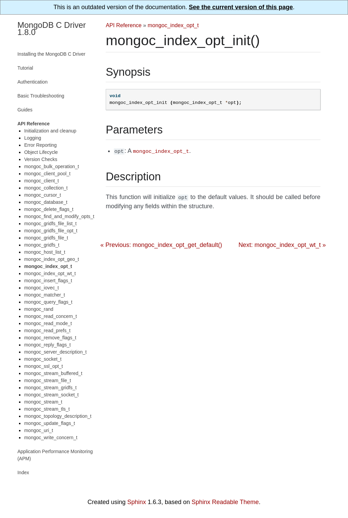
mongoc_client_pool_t (47, 173)
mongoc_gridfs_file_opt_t (50, 230)
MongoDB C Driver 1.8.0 (51, 28)
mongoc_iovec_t (41, 287)
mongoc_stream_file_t (47, 380)
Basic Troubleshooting (40, 96)
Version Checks (40, 159)
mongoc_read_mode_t (48, 323)
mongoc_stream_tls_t (47, 409)
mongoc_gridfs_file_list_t (50, 223)
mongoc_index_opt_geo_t (51, 259)
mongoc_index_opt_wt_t (50, 273)
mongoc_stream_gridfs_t (50, 387)
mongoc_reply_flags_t (47, 344)
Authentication (32, 82)
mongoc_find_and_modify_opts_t (59, 216)
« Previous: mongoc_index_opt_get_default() (161, 243)
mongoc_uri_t (38, 430)
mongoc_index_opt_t (173, 25)
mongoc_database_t (45, 202)
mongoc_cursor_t (42, 195)
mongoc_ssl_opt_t (43, 366)
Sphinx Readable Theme (225, 502)
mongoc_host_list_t (44, 252)
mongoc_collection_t (46, 188)
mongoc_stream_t (43, 402)
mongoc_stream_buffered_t (53, 373)
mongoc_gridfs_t (41, 245)
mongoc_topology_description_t (57, 416)
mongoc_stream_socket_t (51, 394)
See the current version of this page (241, 7)
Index (23, 472)
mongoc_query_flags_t (48, 302)
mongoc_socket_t (43, 359)
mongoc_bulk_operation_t (51, 166)
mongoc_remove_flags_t (50, 337)
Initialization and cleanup (50, 130)
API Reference (123, 25)
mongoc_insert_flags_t (48, 280)
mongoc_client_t (41, 180)
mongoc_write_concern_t (50, 437)
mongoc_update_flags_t (49, 423)
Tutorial (25, 68)
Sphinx (136, 502)
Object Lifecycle (41, 152)
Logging (32, 138)
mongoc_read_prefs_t (47, 330)
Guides (24, 109)
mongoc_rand (38, 309)
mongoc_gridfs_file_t (46, 237)
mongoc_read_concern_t (50, 316)
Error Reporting (40, 145)
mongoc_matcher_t (44, 295)
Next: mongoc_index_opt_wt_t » (282, 243)
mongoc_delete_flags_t (48, 209)
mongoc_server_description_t (55, 352)
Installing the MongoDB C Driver (51, 54)
